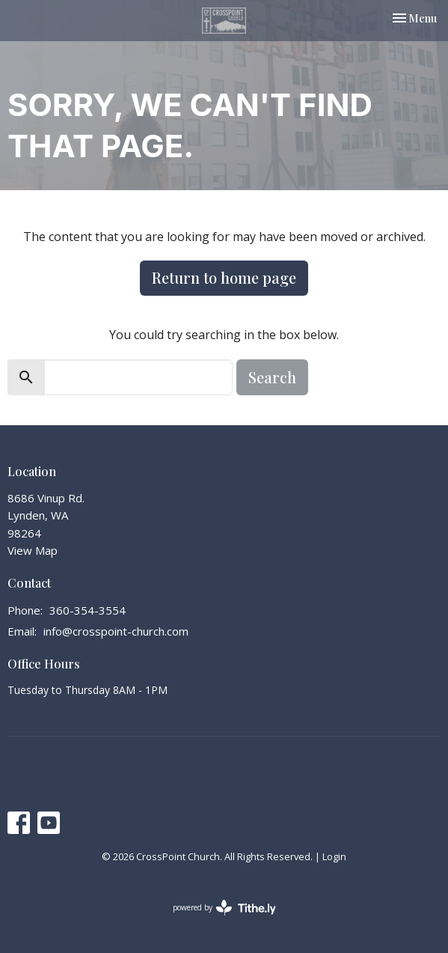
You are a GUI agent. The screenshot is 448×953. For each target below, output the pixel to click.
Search (272, 377)
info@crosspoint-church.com (115, 631)
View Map (32, 550)
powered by (224, 907)
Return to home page (224, 277)
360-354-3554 (87, 610)
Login (334, 856)
